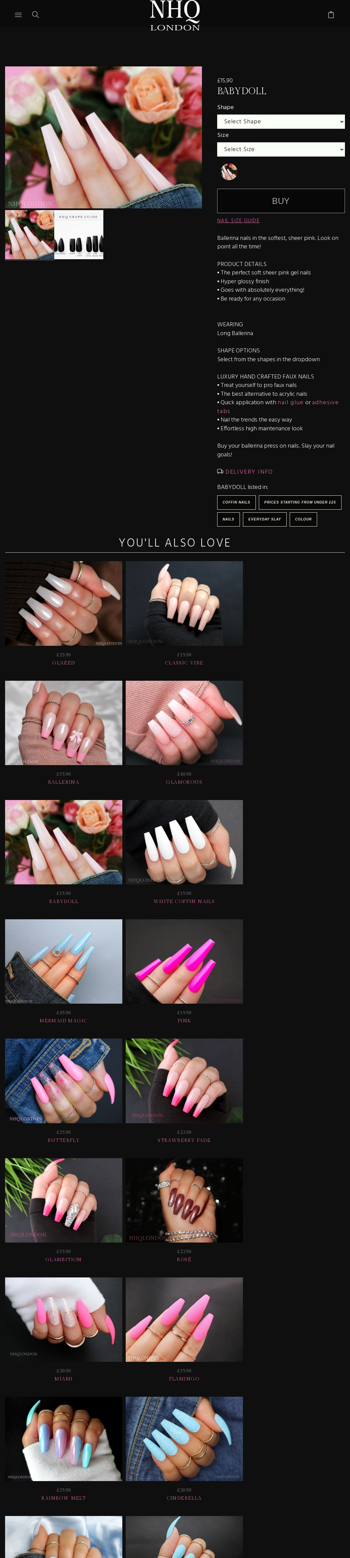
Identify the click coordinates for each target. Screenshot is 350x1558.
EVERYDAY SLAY (264, 519)
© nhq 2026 (189, 1449)
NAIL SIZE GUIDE (238, 221)
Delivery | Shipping (128, 1440)
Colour (303, 519)
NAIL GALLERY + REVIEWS (213, 1440)
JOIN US (25, 1440)
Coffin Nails (236, 502)
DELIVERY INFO (248, 472)
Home (150, 1449)
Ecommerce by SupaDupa (180, 1527)
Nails (228, 519)
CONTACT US (316, 1440)
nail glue (290, 403)
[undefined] (229, 171)
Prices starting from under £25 (300, 502)
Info (276, 1440)
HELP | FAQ (66, 1440)
